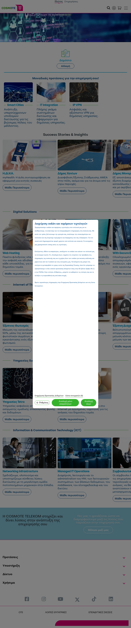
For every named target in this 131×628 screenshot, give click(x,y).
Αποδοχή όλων (88, 402)
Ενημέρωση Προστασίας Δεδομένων (49, 395)
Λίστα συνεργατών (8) (74, 395)
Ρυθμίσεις (42, 402)
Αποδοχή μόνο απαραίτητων (65, 402)
